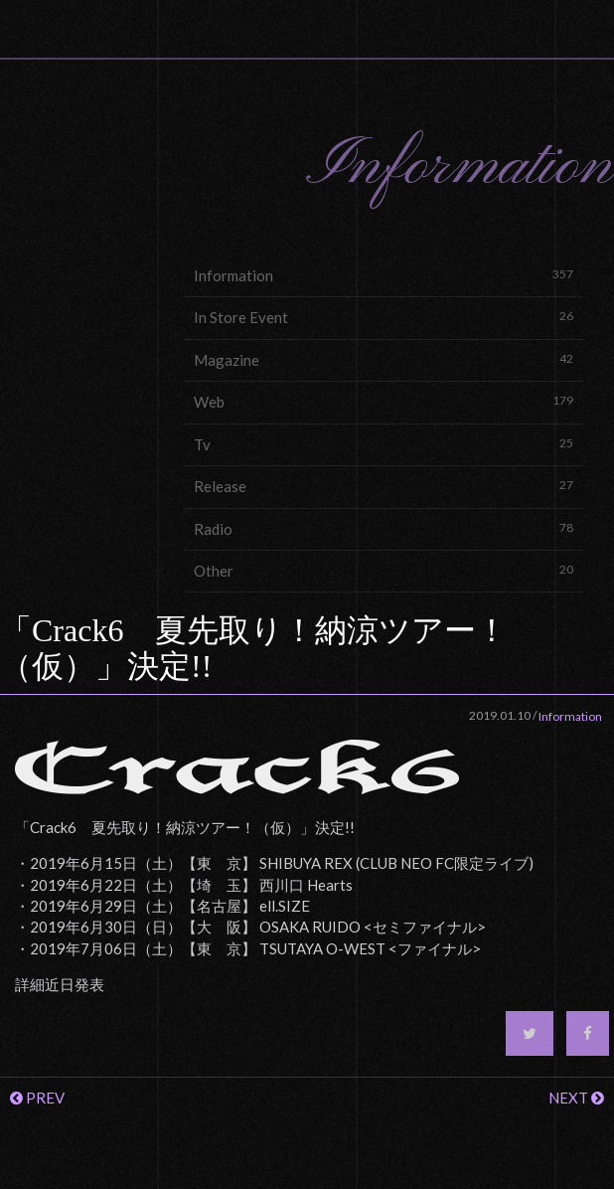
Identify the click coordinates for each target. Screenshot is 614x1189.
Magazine (383, 359)
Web (383, 401)
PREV (37, 1097)
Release (383, 485)
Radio (383, 528)
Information (383, 274)
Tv (383, 443)
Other (383, 570)
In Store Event (383, 316)
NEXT (576, 1097)
